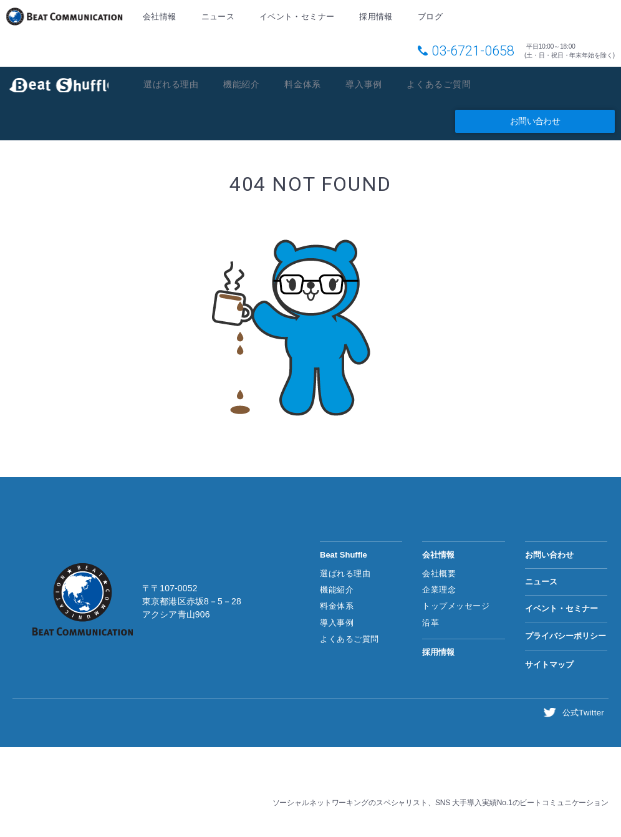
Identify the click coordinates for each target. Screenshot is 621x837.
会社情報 (159, 16)
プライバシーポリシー (565, 637)
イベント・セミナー (295, 16)
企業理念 (439, 591)
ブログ (426, 16)
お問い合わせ (535, 122)
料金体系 (311, 84)
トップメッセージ (455, 607)
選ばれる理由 (173, 84)
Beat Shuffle (59, 84)
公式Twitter (584, 713)
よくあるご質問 (453, 84)
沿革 (430, 623)
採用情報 (372, 16)
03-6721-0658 (472, 49)
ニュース (216, 16)
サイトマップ (549, 665)
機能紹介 (247, 84)
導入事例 (374, 84)
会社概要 (439, 574)
